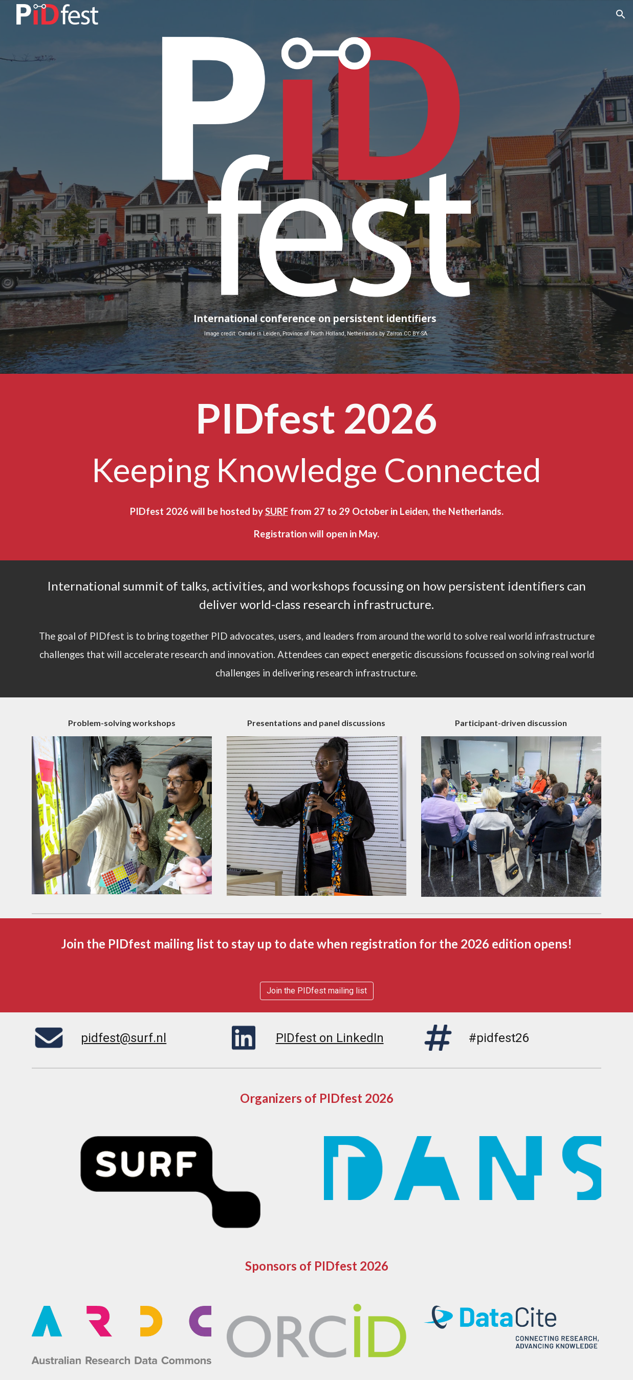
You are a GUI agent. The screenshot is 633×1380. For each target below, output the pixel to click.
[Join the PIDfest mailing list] (316, 991)
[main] (316, 325)
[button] (620, 14)
